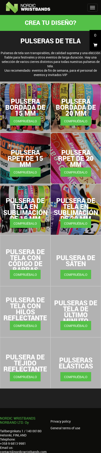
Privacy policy (60, 421)
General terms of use (65, 428)
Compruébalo (25, 121)
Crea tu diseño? (50, 22)
